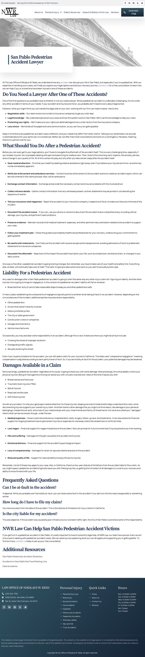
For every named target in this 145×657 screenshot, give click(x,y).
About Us (38, 12)
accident (64, 82)
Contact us (103, 85)
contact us (21, 541)
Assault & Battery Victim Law (96, 12)
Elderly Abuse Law (72, 12)
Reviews (115, 12)
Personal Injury (53, 12)
